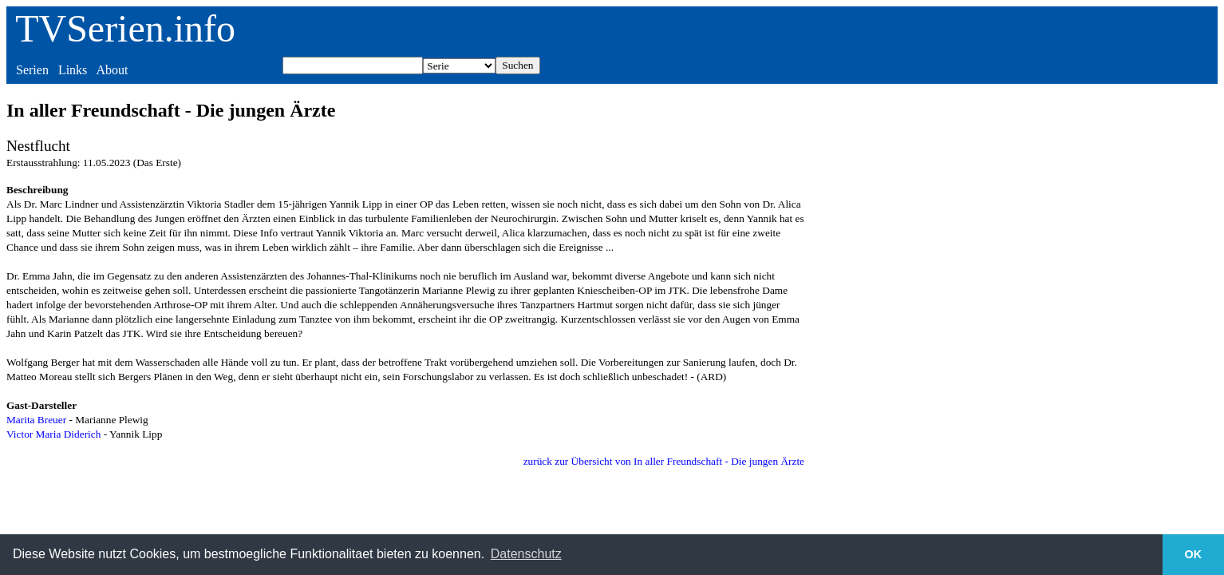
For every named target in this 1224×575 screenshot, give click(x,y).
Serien (32, 70)
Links (72, 70)
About (112, 70)
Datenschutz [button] (526, 554)
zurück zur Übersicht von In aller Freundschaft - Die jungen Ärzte (663, 461)
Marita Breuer (36, 420)
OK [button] (1193, 554)
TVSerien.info (125, 28)
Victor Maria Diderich (53, 434)
